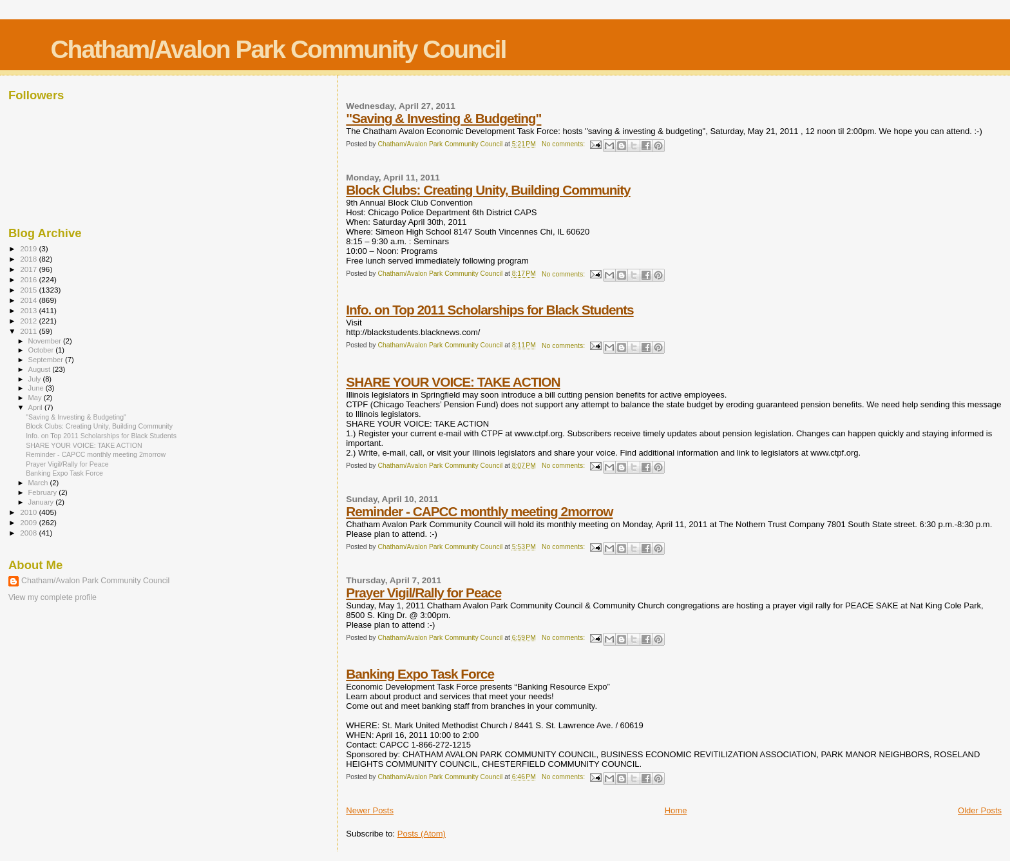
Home (676, 810)
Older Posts (980, 810)
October (42, 350)
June (37, 388)
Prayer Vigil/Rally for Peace (423, 592)
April (36, 407)
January (42, 502)
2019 (29, 248)
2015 (29, 289)
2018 (29, 259)
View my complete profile (52, 597)
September (47, 359)
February (43, 492)
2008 (29, 532)
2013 (29, 310)
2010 (29, 512)
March (39, 483)
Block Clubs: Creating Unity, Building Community (488, 189)
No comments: (564, 144)
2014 (29, 300)
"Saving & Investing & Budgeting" (443, 118)
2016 (29, 279)
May (36, 397)
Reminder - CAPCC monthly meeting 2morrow (479, 511)
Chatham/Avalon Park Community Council (278, 49)
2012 (29, 320)
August (40, 369)
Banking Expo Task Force (420, 673)
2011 (29, 331)
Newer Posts (370, 810)
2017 (29, 269)
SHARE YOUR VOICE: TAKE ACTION (453, 381)
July (35, 379)
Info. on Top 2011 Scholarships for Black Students (489, 309)
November (45, 341)
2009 (29, 522)
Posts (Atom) (421, 833)
